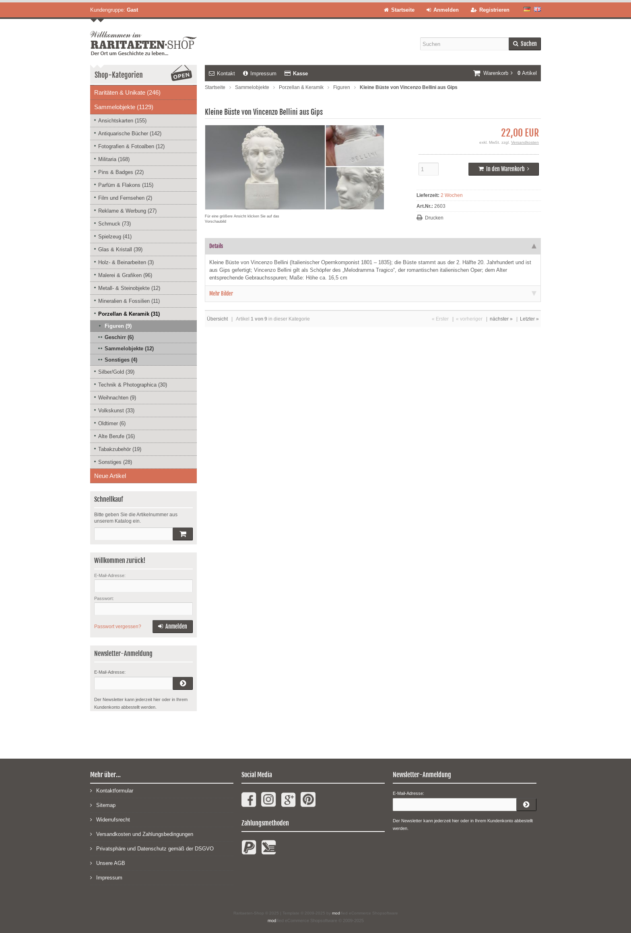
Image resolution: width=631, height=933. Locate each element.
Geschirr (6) (119, 337)
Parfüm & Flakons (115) (125, 185)
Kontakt (222, 73)
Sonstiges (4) (121, 360)
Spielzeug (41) (115, 237)
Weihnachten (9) (117, 398)
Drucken (434, 218)
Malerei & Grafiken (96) (125, 275)
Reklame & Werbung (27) (127, 211)
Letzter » (529, 319)
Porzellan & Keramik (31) (129, 314)
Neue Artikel (110, 475)
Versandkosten (525, 142)
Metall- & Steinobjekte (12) (129, 288)
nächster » (501, 319)
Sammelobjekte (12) (129, 348)
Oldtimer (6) (112, 423)
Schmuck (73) (114, 224)
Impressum (259, 73)
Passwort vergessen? (117, 626)
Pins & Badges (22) (121, 172)
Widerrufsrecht (110, 819)
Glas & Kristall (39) (120, 249)
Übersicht (217, 319)
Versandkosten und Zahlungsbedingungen (141, 833)
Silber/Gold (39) (116, 372)
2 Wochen (452, 195)
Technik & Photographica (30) (132, 385)
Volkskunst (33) (116, 411)
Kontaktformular (111, 790)
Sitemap (102, 804)
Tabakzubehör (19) (119, 449)
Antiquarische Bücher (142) (129, 133)
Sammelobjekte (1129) (123, 106)
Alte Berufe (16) (116, 436)
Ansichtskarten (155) (122, 121)
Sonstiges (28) (115, 462)
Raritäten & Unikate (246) (127, 92)
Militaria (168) (114, 159)
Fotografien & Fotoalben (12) (131, 146)
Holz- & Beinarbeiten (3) (126, 262)
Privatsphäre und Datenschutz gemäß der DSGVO (152, 848)
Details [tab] (372, 246)
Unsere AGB (107, 862)
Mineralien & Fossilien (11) (129, 301)
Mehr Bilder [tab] (372, 293)
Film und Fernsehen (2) (125, 198)
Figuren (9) (118, 326)
